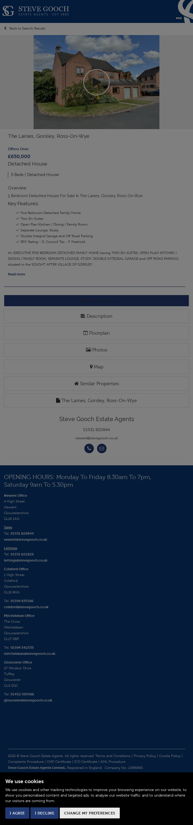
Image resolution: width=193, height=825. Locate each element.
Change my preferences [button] (89, 813)
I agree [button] (17, 813)
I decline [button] (44, 813)
